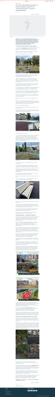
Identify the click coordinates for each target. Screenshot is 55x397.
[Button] (33, 14)
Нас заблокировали (8, 391)
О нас (6, 390)
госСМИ (20, 233)
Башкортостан (18, 3)
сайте (22, 216)
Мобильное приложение (9, 394)
